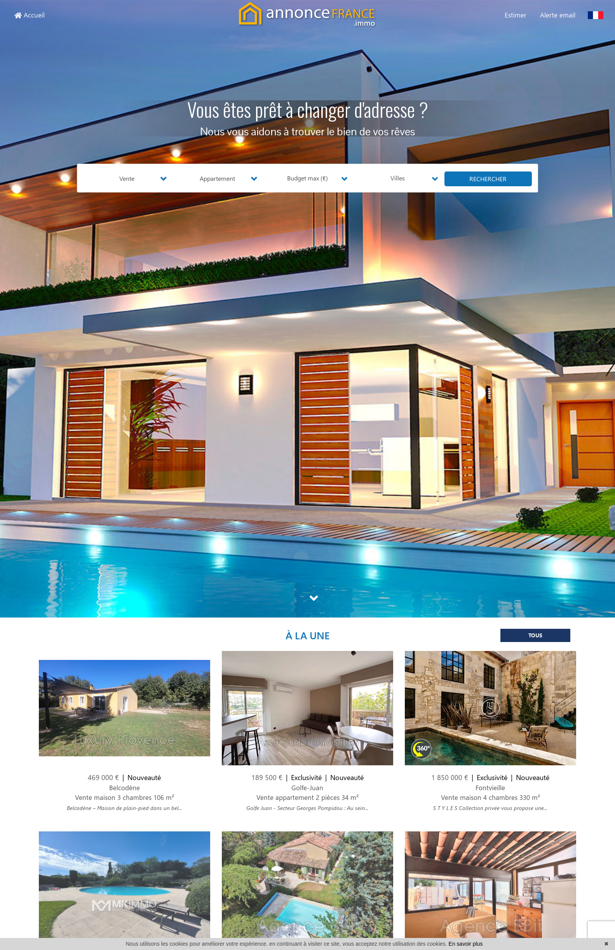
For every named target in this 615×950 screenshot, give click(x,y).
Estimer (515, 14)
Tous (535, 640)
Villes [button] (397, 178)
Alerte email (557, 14)
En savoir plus (466, 944)
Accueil (29, 14)
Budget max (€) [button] (307, 178)
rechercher (488, 179)
